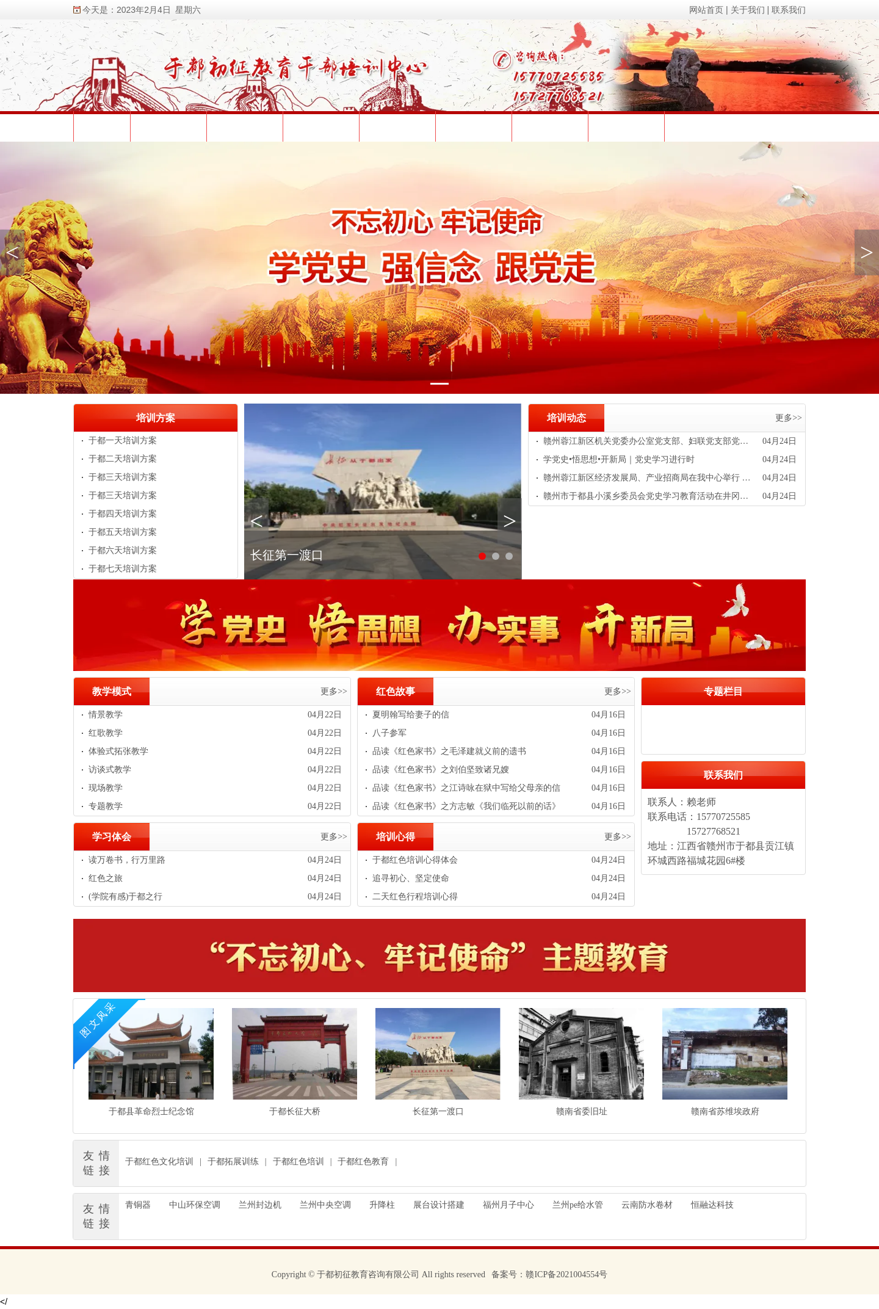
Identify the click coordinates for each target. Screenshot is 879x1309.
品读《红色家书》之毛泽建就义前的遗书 (449, 751)
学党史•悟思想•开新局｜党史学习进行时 (619, 459)
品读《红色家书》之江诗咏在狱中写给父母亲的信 (466, 787)
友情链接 (99, 1163)
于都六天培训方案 (123, 550)
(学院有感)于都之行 (125, 896)
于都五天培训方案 (123, 532)
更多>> (788, 417)
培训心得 (395, 837)
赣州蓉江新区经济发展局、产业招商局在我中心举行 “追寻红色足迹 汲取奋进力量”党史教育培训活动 (648, 477)
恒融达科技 (712, 1204)
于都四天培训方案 (123, 513)
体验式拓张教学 (118, 751)
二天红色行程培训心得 (415, 896)
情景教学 (106, 714)
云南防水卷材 (647, 1204)
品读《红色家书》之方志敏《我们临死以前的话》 (466, 806)
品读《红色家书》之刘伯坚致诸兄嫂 (440, 769)
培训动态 (566, 418)
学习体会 (111, 837)
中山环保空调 (194, 1204)
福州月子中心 (508, 1204)
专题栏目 (723, 691)
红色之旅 (106, 878)
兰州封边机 (260, 1204)
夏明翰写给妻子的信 (410, 714)
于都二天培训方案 (123, 458)
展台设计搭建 (439, 1204)
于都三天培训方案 (123, 477)
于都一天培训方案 (123, 440)
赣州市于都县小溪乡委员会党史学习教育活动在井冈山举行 (648, 496)
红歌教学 (106, 733)
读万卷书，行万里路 (127, 860)
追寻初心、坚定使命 (410, 878)
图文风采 (98, 1019)
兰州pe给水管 (577, 1204)
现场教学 (106, 787)
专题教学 (106, 806)
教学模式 (111, 691)
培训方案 (155, 418)
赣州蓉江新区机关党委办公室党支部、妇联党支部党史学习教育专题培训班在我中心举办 (648, 441)
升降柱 (382, 1204)
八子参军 (389, 733)
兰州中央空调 (325, 1204)
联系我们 (723, 775)
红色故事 (395, 691)
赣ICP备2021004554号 (566, 1274)
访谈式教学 (110, 769)
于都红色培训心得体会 (415, 860)
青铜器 (138, 1204)
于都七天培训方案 (123, 568)
